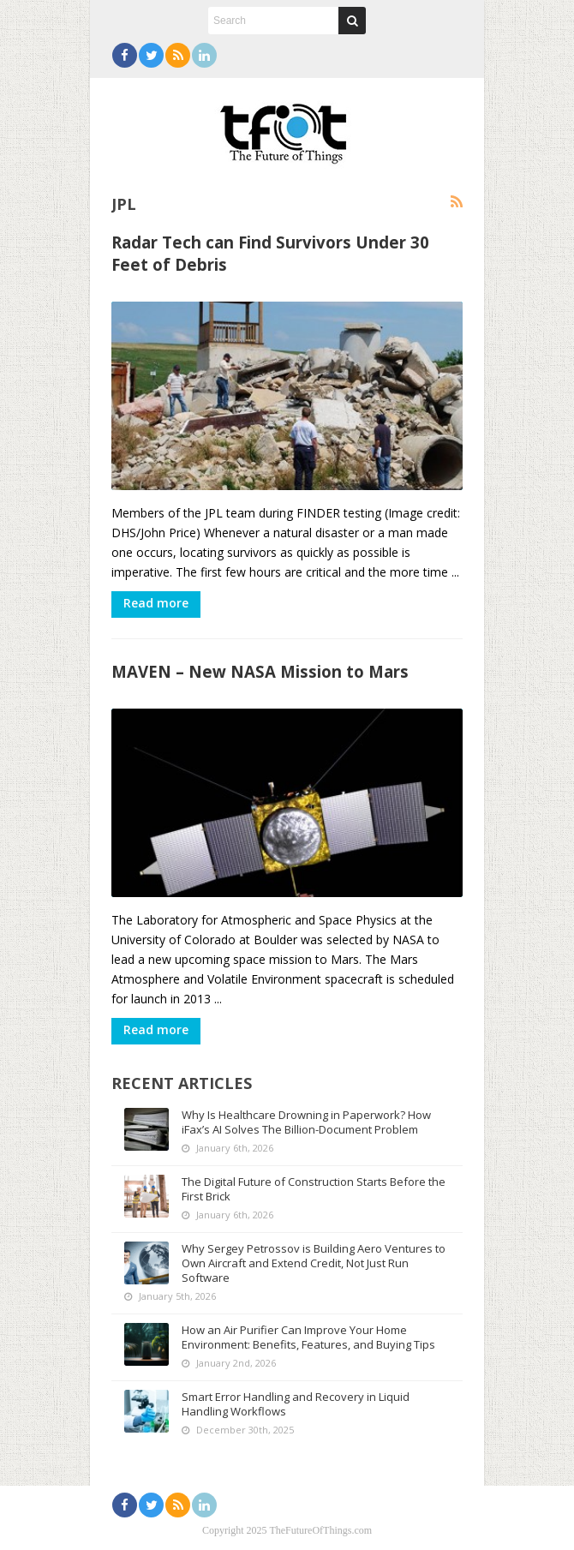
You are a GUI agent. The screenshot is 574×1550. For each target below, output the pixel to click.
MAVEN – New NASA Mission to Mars (260, 671)
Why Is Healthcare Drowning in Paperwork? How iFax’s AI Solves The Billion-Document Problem (306, 1122)
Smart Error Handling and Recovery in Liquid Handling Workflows (296, 1404)
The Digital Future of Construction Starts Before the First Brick (313, 1189)
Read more (155, 603)
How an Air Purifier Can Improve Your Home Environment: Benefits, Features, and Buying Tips (308, 1337)
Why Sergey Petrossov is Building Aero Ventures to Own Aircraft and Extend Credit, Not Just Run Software (313, 1263)
